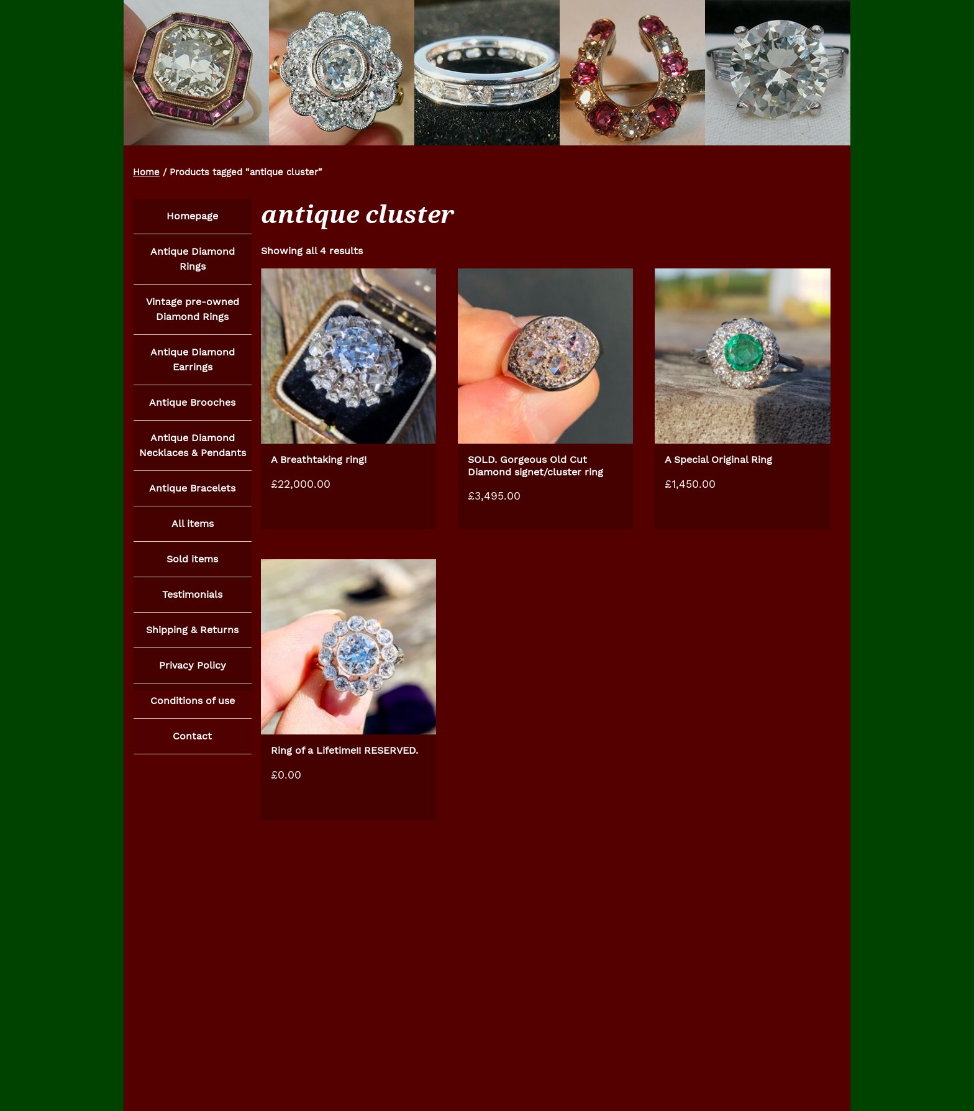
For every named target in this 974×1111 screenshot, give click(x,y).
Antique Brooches (192, 405)
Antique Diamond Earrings (192, 361)
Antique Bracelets (192, 492)
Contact (192, 744)
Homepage (192, 216)
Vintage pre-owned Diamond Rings (192, 310)
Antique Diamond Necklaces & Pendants (192, 448)
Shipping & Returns (192, 636)
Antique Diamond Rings (192, 259)
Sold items (192, 564)
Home (146, 172)
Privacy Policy (192, 672)
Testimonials (192, 600)
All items (192, 528)
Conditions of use (192, 708)
